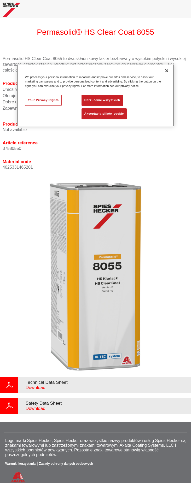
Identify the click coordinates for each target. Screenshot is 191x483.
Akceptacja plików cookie (104, 113)
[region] (95, 95)
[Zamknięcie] (166, 70)
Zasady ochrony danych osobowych (66, 464)
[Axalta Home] (11, 12)
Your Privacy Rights (43, 100)
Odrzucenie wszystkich (102, 100)
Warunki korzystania (20, 464)
